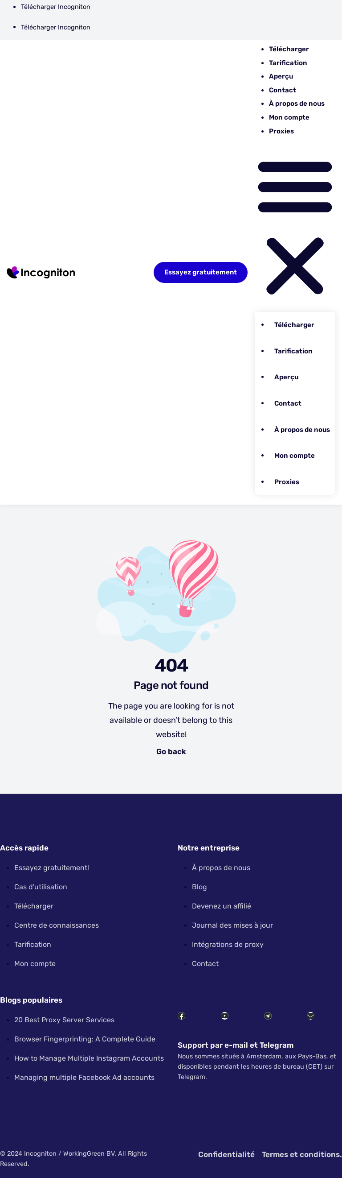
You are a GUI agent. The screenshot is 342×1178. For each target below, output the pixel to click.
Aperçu (281, 76)
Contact (282, 90)
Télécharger (289, 49)
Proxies (281, 131)
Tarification (288, 63)
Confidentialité (226, 1154)
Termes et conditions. (302, 1154)
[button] (295, 226)
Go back (171, 751)
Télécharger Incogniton (55, 7)
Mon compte (289, 117)
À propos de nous (297, 104)
